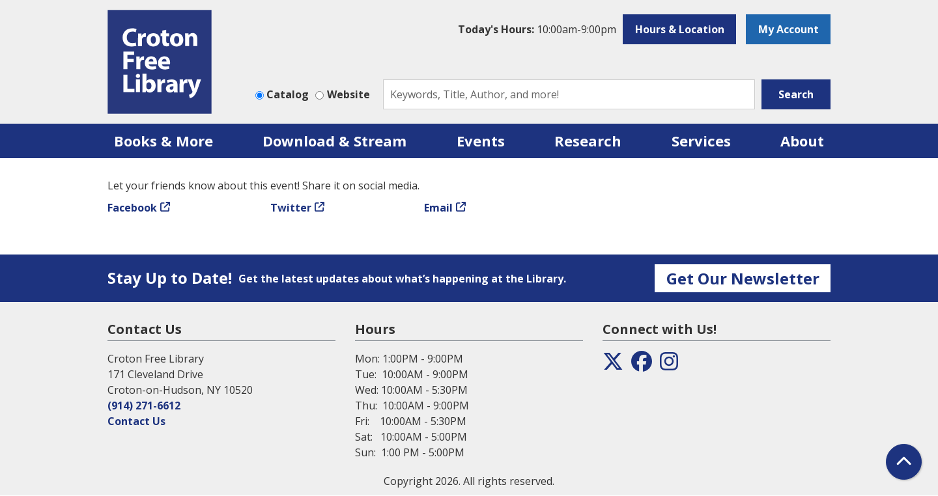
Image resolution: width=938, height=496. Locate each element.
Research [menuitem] (587, 140)
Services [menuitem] (701, 140)
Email (438, 207)
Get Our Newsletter (742, 278)
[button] (537, 29)
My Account (788, 29)
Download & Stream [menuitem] (334, 140)
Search (796, 94)
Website (348, 94)
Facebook (132, 207)
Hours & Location (679, 29)
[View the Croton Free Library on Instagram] (669, 365)
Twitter (290, 207)
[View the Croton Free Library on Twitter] (613, 365)
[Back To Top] (904, 462)
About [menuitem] (802, 140)
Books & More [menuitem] (163, 140)
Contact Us (136, 421)
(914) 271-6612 (143, 405)
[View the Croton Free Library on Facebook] (641, 365)
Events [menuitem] (481, 140)
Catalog (287, 94)
